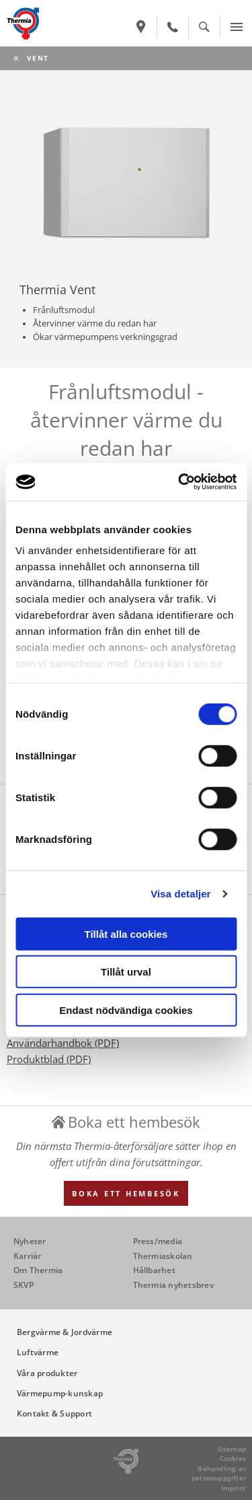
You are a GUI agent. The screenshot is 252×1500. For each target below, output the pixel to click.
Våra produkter (47, 1373)
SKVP (23, 1285)
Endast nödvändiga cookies (125, 1009)
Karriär (27, 1256)
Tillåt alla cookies (126, 933)
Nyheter (29, 1241)
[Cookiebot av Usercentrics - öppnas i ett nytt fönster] (179, 482)
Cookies (233, 1458)
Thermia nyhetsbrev (173, 1285)
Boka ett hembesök (126, 1193)
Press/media (158, 1241)
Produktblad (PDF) (49, 1059)
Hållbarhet (154, 1270)
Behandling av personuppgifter (219, 1473)
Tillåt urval (126, 972)
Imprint (233, 1488)
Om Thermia (37, 1270)
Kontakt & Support (54, 1413)
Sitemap (232, 1449)
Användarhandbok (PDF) (63, 1043)
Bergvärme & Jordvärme (64, 1332)
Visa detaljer (180, 893)
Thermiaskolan (163, 1256)
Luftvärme (37, 1352)
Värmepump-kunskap (60, 1393)
